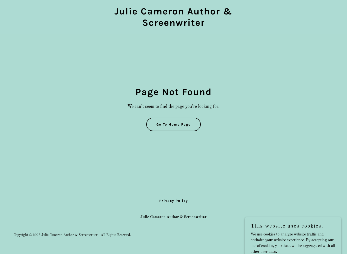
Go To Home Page (173, 124)
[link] (173, 25)
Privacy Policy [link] (173, 201)
